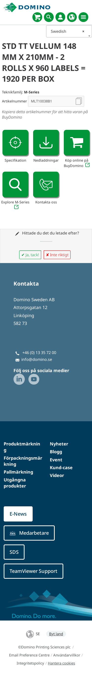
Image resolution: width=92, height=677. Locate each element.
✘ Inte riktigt (57, 254)
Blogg (56, 452)
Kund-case (61, 467)
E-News (18, 514)
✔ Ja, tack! (30, 254)
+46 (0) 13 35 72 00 (39, 352)
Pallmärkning (18, 472)
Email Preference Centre (29, 655)
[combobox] (69, 31)
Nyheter (59, 444)
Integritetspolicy (30, 663)
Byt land (56, 633)
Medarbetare (29, 533)
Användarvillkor (66, 655)
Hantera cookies (61, 663)
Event (56, 460)
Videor (57, 475)
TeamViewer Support (33, 571)
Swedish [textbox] (68, 31)
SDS (14, 552)
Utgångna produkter (15, 483)
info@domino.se (36, 359)
